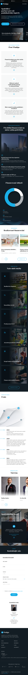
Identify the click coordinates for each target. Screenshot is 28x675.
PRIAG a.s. (24, 666)
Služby (2, 645)
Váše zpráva (5, 582)
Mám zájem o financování (17, 23)
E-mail (4, 566)
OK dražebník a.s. (17, 666)
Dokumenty (16, 647)
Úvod (2, 640)
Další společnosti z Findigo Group (14, 664)
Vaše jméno (5, 561)
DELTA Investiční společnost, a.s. (11, 666)
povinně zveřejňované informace (14, 535)
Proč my (16, 640)
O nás (15, 645)
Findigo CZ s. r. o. (4, 4)
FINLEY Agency (5, 673)
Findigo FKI (4, 666)
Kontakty (3, 647)
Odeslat (14, 594)
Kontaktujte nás (14, 387)
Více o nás (5, 23)
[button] (2, 40)
